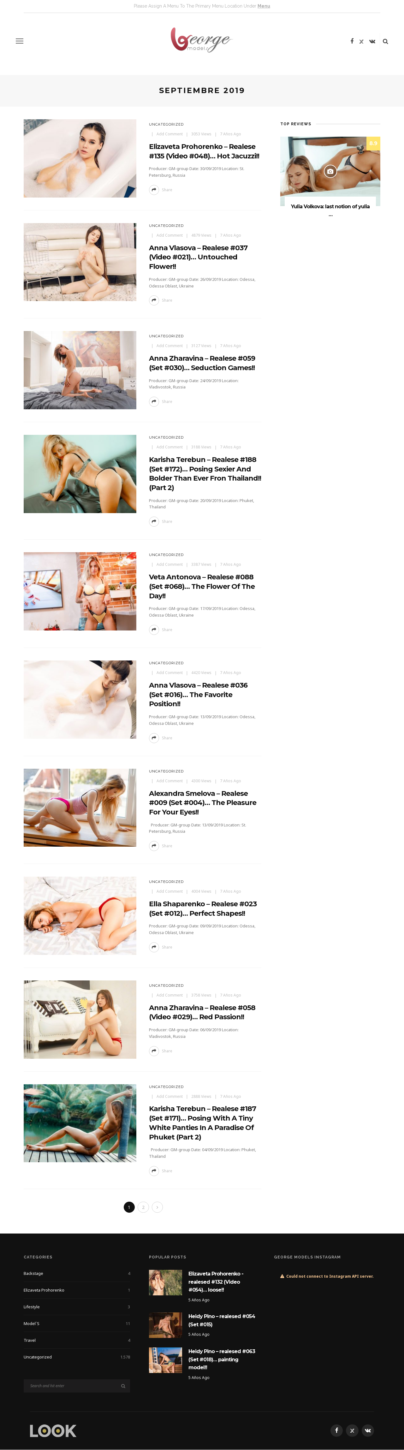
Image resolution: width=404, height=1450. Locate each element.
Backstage (77, 1273)
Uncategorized (166, 124)
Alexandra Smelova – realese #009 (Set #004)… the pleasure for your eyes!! (202, 802)
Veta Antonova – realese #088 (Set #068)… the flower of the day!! (202, 586)
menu (264, 6)
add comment (170, 134)
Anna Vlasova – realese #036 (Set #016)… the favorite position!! (198, 694)
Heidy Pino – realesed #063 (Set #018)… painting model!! (221, 1360)
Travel (77, 1340)
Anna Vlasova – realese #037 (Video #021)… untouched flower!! (198, 257)
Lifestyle (77, 1307)
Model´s (77, 1323)
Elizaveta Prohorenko (77, 1290)
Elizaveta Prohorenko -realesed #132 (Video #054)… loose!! (215, 1282)
